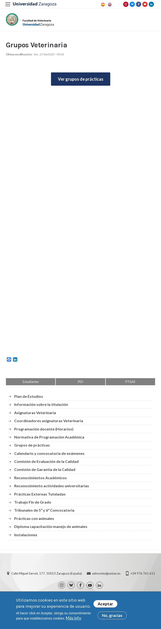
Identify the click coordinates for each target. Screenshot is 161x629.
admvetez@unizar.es (106, 573)
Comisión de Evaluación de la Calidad (46, 461)
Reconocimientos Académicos (40, 477)
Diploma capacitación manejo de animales (50, 526)
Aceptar (105, 603)
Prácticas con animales (34, 518)
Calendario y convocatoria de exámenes (49, 453)
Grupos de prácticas (32, 445)
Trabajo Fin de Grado (32, 502)
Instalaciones (25, 534)
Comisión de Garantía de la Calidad (44, 469)
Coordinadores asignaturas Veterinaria (48, 420)
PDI (80, 382)
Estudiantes (31, 382)
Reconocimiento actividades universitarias (51, 485)
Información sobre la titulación (41, 404)
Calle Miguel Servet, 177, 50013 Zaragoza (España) (46, 573)
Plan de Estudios (28, 396)
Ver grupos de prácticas (80, 79)
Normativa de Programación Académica (49, 437)
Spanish (102, 4)
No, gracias (112, 615)
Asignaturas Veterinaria (35, 412)
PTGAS (130, 382)
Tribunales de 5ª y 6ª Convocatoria (44, 510)
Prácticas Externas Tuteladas (40, 494)
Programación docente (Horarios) (43, 429)
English (109, 4)
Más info (73, 618)
